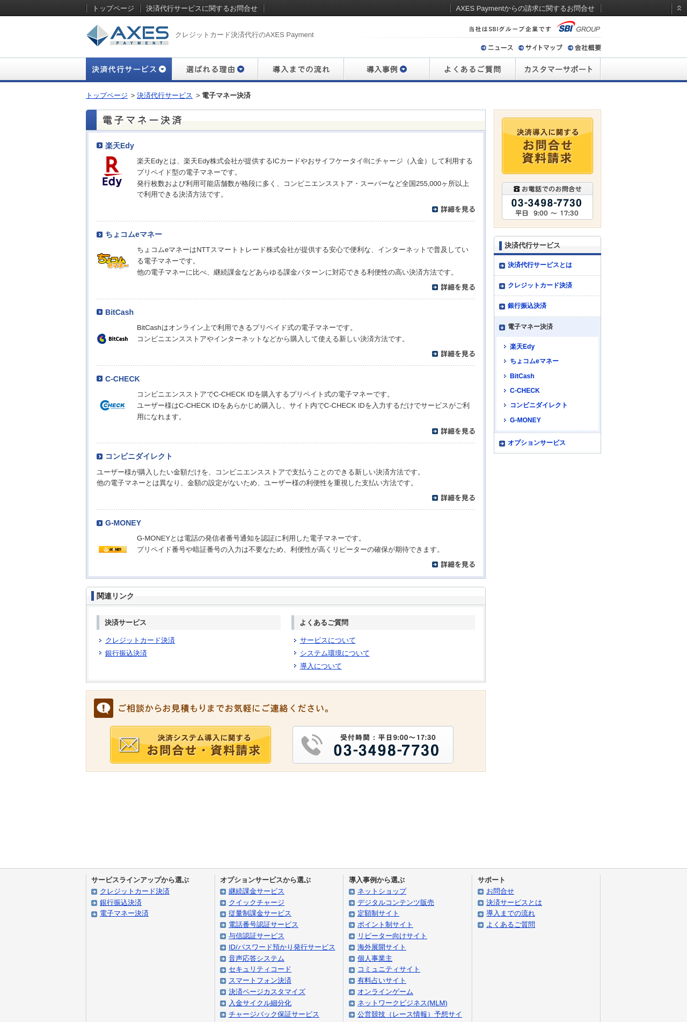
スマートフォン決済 (260, 980)
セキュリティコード (260, 969)
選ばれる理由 (215, 69)
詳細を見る (453, 209)
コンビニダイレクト (139, 456)
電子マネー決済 (124, 913)
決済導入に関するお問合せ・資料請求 (547, 146)
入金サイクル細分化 (260, 1003)
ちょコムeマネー (133, 234)
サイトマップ (540, 47)
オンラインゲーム (385, 992)
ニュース (497, 47)
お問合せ (500, 891)
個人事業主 (374, 958)
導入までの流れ (301, 69)
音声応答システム (256, 958)
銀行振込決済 (126, 653)
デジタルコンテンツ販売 (395, 902)
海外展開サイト (381, 947)
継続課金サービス (256, 891)
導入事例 (386, 69)
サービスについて (328, 640)
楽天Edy (119, 145)
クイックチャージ (256, 902)
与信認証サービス (256, 936)
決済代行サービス (165, 95)
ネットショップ (381, 891)
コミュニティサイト (388, 969)
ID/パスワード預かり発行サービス (282, 947)
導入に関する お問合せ (190, 745)
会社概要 (584, 47)
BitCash (119, 312)
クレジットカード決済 (140, 640)
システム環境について (335, 653)
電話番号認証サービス (263, 924)
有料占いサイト (381, 980)
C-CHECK (122, 379)
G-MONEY (123, 523)
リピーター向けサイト (392, 936)
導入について (321, 666)
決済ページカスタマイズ (267, 992)
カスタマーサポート (558, 69)
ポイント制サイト (385, 924)
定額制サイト (378, 913)
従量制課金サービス (260, 913)
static (677, 18)
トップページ (107, 95)
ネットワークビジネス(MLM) (402, 1003)
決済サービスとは (514, 902)
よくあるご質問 (472, 69)
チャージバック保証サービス (274, 1014)
